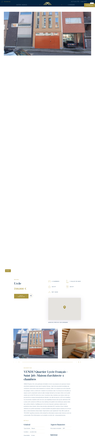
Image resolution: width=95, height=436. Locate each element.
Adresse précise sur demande (58, 322)
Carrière (70, 5)
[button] (80, 365)
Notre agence (23, 5)
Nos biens (58, 5)
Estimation (89, 5)
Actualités (76, 1)
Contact (84, 1)
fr (91, 1)
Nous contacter (21, 296)
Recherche (7, 1)
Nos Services (35, 5)
